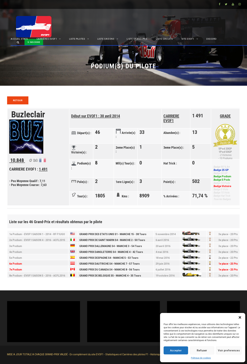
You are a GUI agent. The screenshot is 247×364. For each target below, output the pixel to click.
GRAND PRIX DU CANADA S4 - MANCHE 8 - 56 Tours (109, 269)
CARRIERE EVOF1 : (28, 169)
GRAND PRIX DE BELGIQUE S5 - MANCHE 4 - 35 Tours (110, 275)
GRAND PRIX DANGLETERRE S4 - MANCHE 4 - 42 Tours (111, 252)
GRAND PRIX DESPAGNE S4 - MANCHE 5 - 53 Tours (108, 257)
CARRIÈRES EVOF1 (47, 39)
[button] (240, 317)
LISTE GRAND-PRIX (137, 39)
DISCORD (211, 39)
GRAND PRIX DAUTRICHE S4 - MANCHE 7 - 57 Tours (109, 263)
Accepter (176, 350)
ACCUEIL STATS (19, 39)
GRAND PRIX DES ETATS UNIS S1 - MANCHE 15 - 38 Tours (112, 234)
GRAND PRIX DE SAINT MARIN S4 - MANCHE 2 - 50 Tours (112, 240)
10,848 (17, 160)
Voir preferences (229, 350)
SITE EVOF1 (188, 39)
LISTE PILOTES (77, 39)
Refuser (202, 350)
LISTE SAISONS (105, 39)
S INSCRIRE (34, 42)
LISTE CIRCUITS (164, 39)
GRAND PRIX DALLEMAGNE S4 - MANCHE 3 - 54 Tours (110, 246)
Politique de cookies (201, 358)
